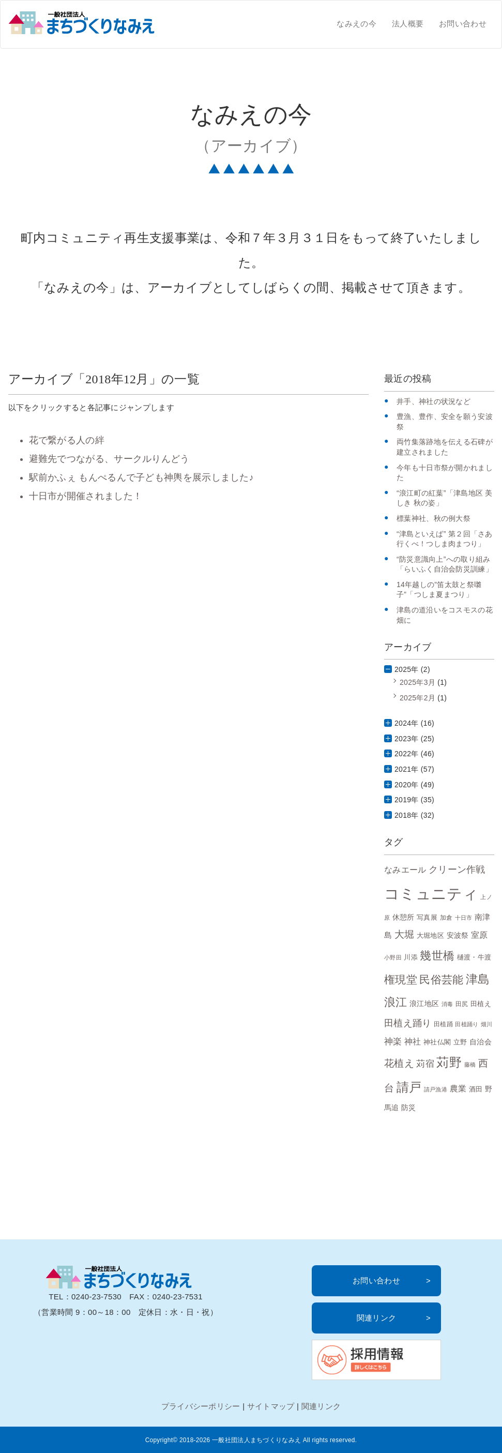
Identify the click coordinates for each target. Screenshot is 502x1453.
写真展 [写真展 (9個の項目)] (427, 917)
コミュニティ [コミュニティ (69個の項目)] (431, 893)
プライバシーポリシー (200, 1406)
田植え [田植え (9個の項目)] (480, 1004)
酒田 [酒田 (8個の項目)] (476, 1089)
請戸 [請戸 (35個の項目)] (409, 1087)
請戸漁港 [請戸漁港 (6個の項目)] (435, 1089)
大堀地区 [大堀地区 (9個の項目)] (430, 935)
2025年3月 (417, 682)
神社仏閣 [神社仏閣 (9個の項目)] (437, 1042)
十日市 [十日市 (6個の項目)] (464, 918)
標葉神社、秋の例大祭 (433, 518)
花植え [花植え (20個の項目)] (399, 1063)
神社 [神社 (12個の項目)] (412, 1041)
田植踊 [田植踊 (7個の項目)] (443, 1024)
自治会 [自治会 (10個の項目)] (480, 1042)
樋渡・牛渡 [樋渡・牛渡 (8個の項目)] (474, 957)
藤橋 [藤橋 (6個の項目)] (470, 1064)
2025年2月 (417, 698)
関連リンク (377, 1317)
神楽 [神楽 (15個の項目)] (393, 1041)
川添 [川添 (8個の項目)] (411, 957)
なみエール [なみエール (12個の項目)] (405, 869)
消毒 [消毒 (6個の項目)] (447, 1004)
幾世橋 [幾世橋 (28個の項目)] (437, 955)
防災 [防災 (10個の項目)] (408, 1107)
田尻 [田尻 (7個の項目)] (461, 1003)
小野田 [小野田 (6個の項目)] (393, 957)
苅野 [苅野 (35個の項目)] (449, 1062)
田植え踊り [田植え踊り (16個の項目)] (408, 1023)
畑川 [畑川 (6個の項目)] (487, 1024)
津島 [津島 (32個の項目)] (478, 979)
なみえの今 (356, 23)
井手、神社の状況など (433, 401)
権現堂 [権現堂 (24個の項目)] (400, 979)
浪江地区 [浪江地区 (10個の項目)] (424, 1003)
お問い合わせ (462, 23)
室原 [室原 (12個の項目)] (479, 935)
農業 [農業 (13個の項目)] (458, 1088)
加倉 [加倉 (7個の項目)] (446, 917)
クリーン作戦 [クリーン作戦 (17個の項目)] (457, 869)
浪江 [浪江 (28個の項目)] (395, 1002)
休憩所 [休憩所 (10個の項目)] (403, 917)
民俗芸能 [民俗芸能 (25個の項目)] (441, 979)
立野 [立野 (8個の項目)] (460, 1042)
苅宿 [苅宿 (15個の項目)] (425, 1063)
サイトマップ (271, 1406)
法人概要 (407, 23)
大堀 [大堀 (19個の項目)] (404, 934)
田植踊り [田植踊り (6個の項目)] (466, 1024)
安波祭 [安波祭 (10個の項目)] (458, 935)
